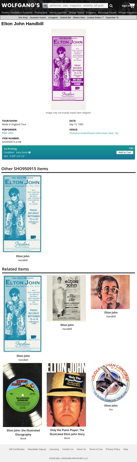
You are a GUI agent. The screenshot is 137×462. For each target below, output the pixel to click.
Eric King (23, 17)
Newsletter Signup (37, 449)
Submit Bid (65, 17)
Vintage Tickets (76, 12)
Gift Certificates (16, 449)
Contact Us (67, 449)
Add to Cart (125, 152)
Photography (41, 12)
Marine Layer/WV (58, 12)
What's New (79, 17)
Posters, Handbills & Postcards (17, 12)
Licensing (54, 449)
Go (111, 5)
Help (125, 449)
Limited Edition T (95, 17)
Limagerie (53, 17)
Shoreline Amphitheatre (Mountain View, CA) (93, 133)
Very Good (21, 152)
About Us (81, 449)
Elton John (7, 133)
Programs (91, 12)
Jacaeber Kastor (38, 17)
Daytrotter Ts (112, 17)
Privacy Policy (113, 449)
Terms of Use (96, 449)
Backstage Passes (107, 12)
